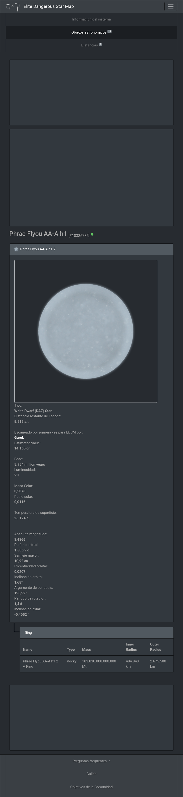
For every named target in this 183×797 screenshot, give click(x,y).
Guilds (91, 774)
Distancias (91, 44)
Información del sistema (91, 19)
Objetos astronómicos (91, 32)
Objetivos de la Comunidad (91, 787)
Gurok (19, 437)
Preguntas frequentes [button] (89, 761)
